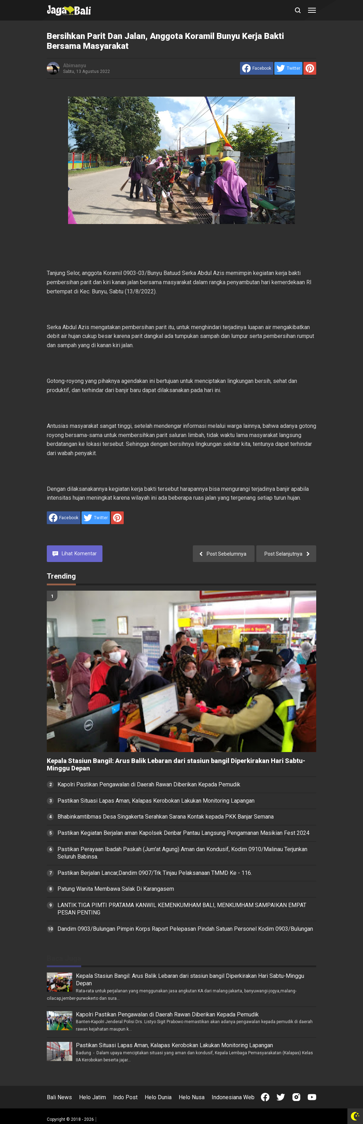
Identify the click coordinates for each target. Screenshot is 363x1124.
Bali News (59, 1097)
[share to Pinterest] (309, 68)
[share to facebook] (256, 68)
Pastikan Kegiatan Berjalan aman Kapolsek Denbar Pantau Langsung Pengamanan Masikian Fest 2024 (183, 833)
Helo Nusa (192, 1097)
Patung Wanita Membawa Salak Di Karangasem (115, 888)
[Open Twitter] (281, 1097)
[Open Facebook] (265, 1097)
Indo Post (125, 1097)
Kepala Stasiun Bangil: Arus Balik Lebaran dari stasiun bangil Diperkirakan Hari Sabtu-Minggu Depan (176, 764)
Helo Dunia (158, 1097)
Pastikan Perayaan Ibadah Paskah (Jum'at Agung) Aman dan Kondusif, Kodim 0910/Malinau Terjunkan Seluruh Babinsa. (182, 853)
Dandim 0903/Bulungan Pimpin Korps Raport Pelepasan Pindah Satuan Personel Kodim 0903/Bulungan (185, 928)
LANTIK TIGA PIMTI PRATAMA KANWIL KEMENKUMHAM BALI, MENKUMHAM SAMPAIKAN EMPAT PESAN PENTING (181, 909)
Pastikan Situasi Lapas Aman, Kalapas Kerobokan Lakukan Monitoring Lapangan (156, 800)
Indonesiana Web (233, 1097)
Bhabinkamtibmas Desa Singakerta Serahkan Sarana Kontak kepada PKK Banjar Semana (165, 816)
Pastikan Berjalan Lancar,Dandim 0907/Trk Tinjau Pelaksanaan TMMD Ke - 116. (154, 873)
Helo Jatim (92, 1097)
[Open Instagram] (296, 1097)
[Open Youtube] (312, 1097)
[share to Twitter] (288, 68)
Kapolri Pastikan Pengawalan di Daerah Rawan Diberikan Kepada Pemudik (148, 784)
